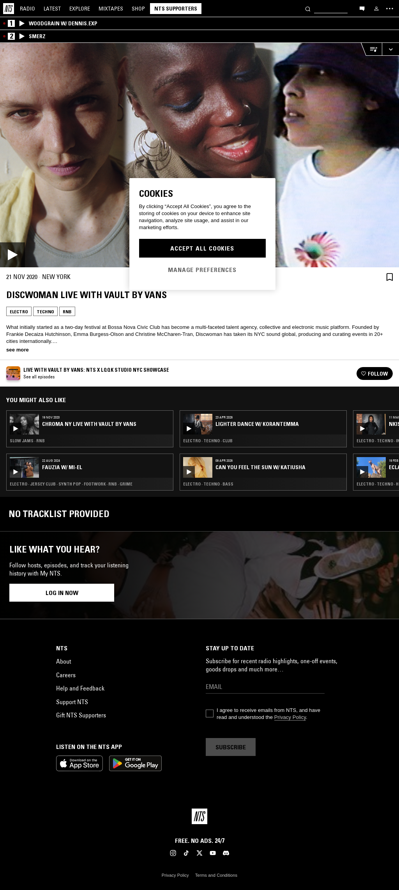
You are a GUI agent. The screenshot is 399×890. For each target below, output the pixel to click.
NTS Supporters (175, 8)
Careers (66, 675)
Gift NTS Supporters (81, 715)
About (63, 661)
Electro (19, 311)
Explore (79, 8)
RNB (67, 311)
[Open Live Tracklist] (371, 49)
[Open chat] (362, 8)
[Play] (199, 155)
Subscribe (230, 747)
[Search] (308, 8)
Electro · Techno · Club (208, 440)
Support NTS (72, 702)
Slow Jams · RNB (27, 440)
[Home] (8, 8)
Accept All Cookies (202, 248)
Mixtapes (111, 8)
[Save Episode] (389, 276)
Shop (138, 8)
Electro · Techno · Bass (208, 484)
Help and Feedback (80, 688)
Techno (45, 311)
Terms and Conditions (216, 875)
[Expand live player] (390, 49)
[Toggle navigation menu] (389, 8)
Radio (27, 8)
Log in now (62, 593)
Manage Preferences (202, 270)
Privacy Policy (290, 717)
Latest (52, 8)
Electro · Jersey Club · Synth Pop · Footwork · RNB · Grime (71, 484)
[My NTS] (376, 8)
